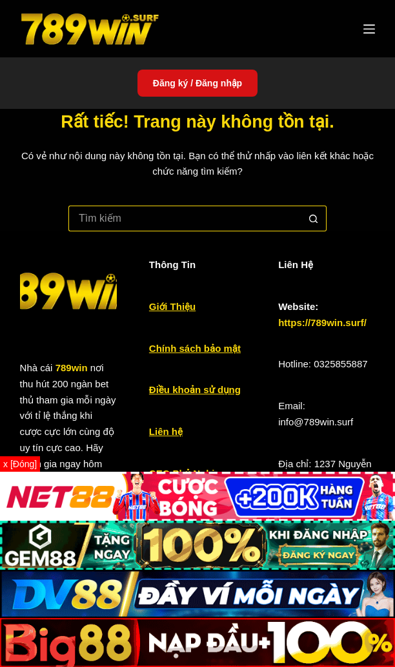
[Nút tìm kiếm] (314, 218)
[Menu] (369, 29)
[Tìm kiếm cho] (184, 218)
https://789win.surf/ (322, 322)
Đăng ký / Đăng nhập (197, 83)
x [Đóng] (20, 464)
